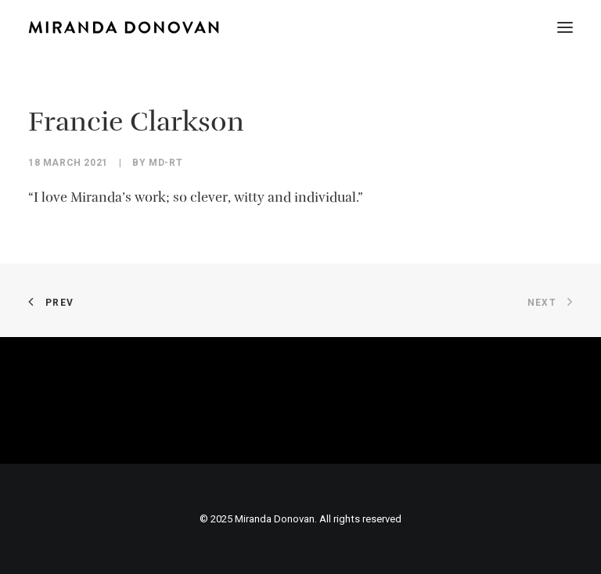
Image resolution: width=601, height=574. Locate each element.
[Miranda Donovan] (123, 27)
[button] (565, 27)
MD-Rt (165, 162)
